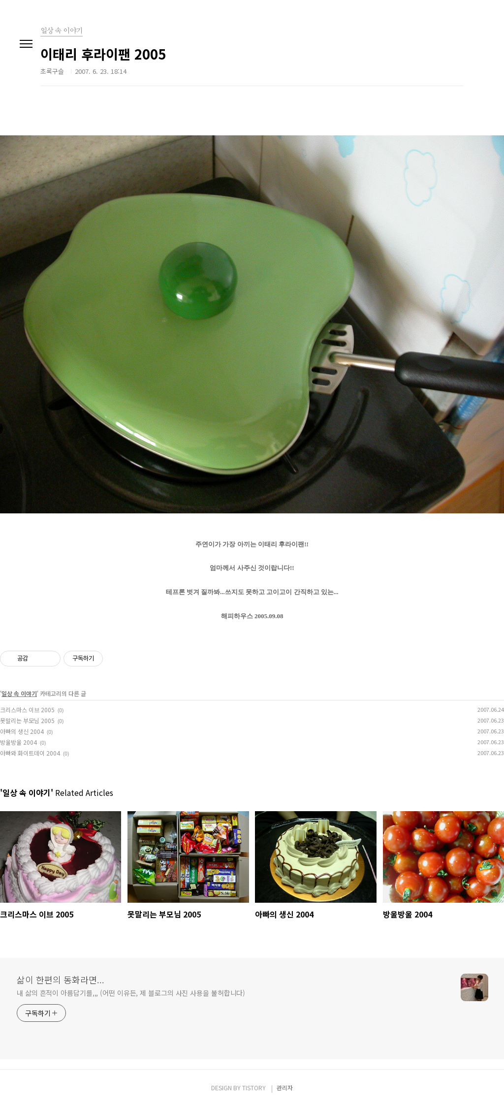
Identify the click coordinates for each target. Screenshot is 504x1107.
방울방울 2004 (18, 742)
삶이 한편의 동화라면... (60, 979)
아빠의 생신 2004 (22, 731)
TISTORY (254, 1087)
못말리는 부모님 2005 (27, 720)
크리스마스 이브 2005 (27, 709)
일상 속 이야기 (19, 693)
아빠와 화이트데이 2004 (30, 753)
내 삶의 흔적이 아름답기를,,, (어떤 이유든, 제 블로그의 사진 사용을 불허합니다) (131, 993)
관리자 (285, 1087)
